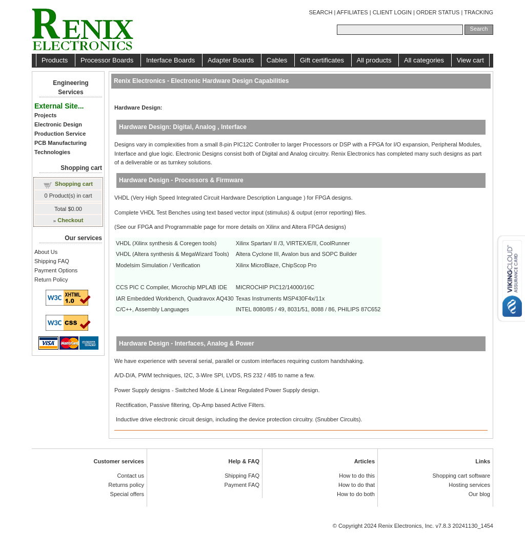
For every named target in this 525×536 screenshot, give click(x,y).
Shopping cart (74, 184)
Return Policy (51, 279)
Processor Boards (107, 60)
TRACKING (478, 12)
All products (375, 60)
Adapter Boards (232, 60)
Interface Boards (171, 60)
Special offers (127, 494)
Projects (45, 115)
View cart (470, 60)
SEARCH (321, 12)
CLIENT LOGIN (392, 12)
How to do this (357, 476)
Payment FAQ (242, 485)
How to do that (356, 485)
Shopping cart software (461, 476)
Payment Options (55, 270)
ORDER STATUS (438, 12)
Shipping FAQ (51, 261)
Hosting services (469, 485)
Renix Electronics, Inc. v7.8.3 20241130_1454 (435, 526)
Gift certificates (323, 60)
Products (56, 60)
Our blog (479, 494)
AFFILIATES (352, 12)
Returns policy (126, 485)
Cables (278, 60)
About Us (45, 252)
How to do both (356, 494)
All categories (425, 60)
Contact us (130, 476)
